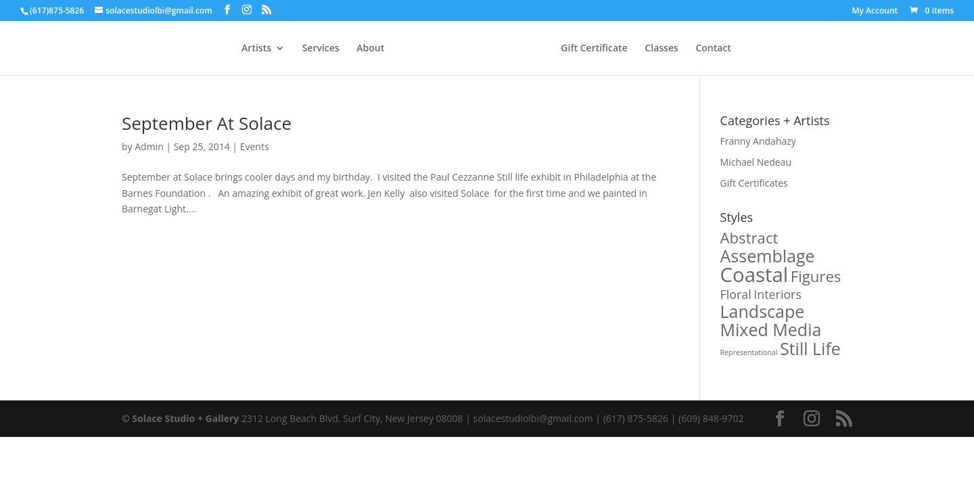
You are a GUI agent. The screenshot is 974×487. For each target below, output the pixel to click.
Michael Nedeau (755, 162)
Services (321, 48)
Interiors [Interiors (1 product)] (777, 294)
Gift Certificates (754, 183)
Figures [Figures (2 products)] (816, 276)
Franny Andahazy (758, 141)
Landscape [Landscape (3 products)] (762, 311)
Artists (256, 48)
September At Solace (207, 123)
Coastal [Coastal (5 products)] (754, 274)
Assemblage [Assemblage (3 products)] (767, 255)
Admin (149, 146)
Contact (712, 48)
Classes (661, 48)
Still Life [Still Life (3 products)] (810, 348)
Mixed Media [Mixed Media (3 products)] (771, 329)
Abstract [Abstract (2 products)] (749, 237)
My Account (875, 11)
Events (254, 146)
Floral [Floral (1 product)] (735, 294)
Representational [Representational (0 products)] (749, 352)
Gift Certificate (594, 48)
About (370, 48)
